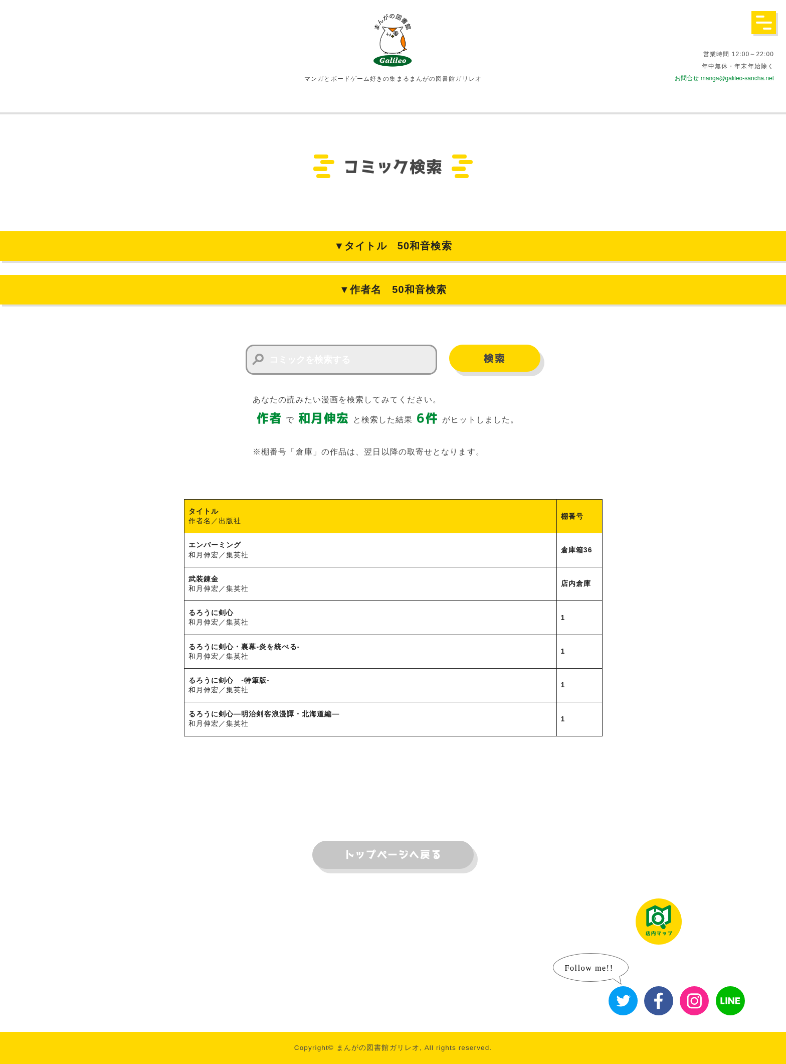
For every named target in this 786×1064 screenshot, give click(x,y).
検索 (494, 359)
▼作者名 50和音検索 (393, 289)
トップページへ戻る (393, 855)
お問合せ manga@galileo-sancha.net (724, 78)
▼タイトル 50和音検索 (393, 245)
